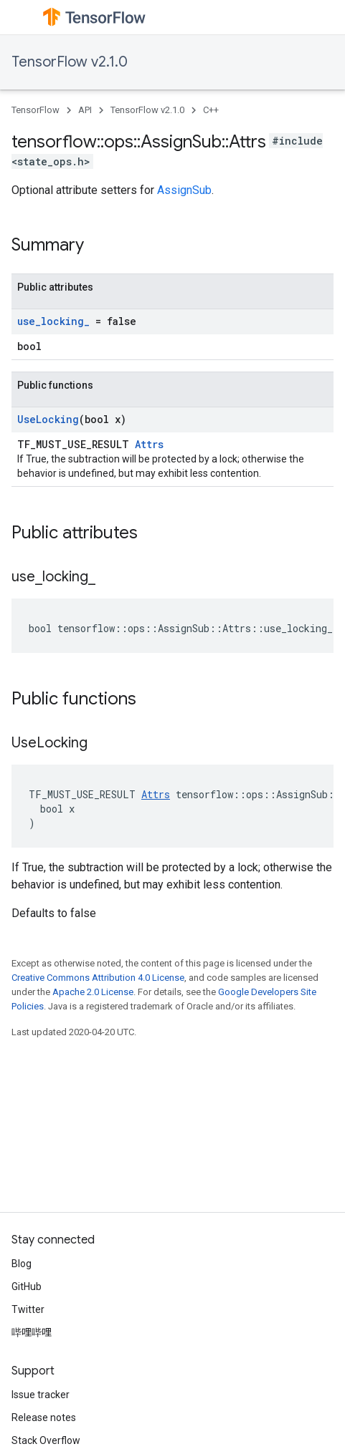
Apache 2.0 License (92, 992)
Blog (21, 1263)
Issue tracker (40, 1394)
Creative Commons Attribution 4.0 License (97, 977)
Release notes (43, 1417)
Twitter (27, 1309)
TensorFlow (35, 110)
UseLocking (48, 419)
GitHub (26, 1286)
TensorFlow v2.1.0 (69, 62)
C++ (211, 110)
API (85, 110)
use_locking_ (53, 321)
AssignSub (184, 190)
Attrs (149, 444)
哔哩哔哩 (31, 1332)
